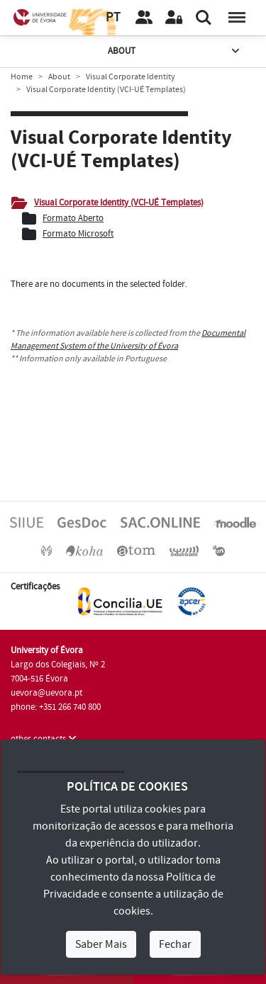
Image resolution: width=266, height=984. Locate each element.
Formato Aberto (73, 218)
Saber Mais (101, 944)
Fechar (175, 944)
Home (22, 77)
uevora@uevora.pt (46, 692)
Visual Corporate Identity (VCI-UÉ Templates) (119, 202)
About (175, 51)
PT (113, 17)
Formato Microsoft (78, 233)
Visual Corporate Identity (130, 77)
